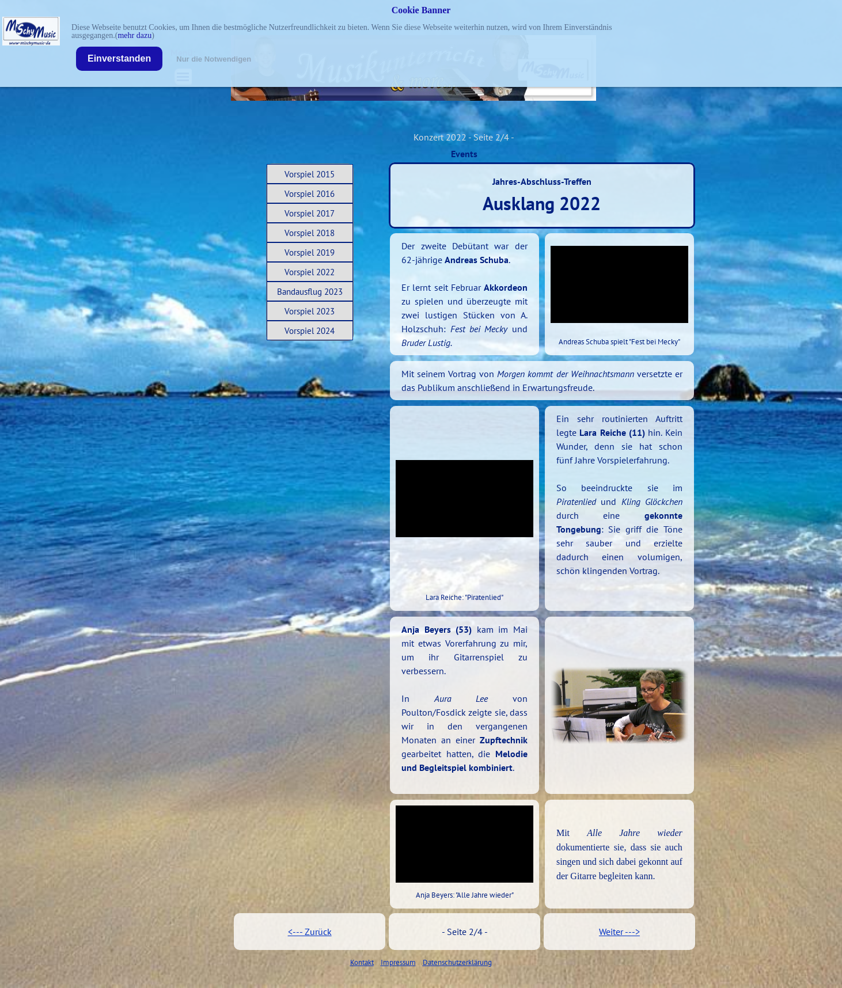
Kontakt (362, 962)
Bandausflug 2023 (310, 291)
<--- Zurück (310, 931)
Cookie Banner (421, 10)
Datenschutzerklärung (457, 962)
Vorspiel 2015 (310, 174)
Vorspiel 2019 (310, 252)
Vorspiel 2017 (310, 213)
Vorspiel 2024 (310, 330)
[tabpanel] (464, 294)
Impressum (398, 962)
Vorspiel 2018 (310, 232)
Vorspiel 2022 (310, 272)
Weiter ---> (619, 931)
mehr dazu (134, 35)
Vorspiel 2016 (310, 193)
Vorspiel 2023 (310, 311)
